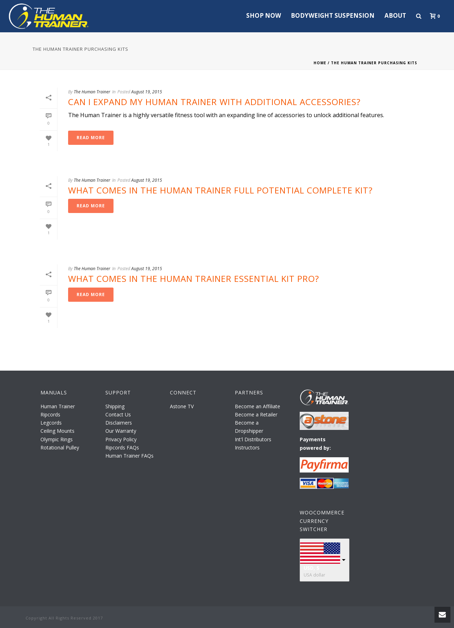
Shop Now (263, 15)
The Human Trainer (92, 92)
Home (320, 62)
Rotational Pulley (59, 447)
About (395, 15)
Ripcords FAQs (122, 447)
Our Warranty (120, 430)
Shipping (114, 406)
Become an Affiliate (257, 406)
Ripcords (50, 414)
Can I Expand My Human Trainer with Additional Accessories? (214, 102)
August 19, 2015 (146, 92)
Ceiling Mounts (57, 430)
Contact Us (118, 414)
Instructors (247, 447)
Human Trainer (57, 406)
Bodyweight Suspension (333, 15)
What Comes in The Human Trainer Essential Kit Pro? (193, 278)
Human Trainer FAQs (129, 455)
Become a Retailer (256, 414)
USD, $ (312, 567)
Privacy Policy (121, 439)
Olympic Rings (56, 439)
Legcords (51, 422)
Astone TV (182, 406)
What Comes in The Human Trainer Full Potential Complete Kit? (220, 190)
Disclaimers (118, 422)
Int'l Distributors (253, 439)
